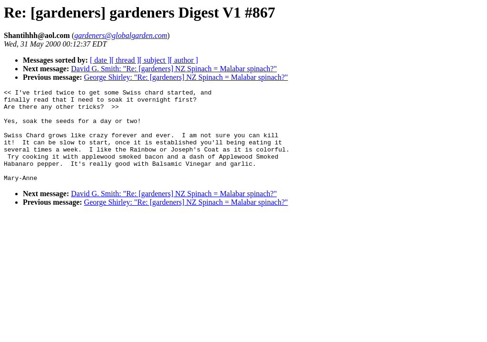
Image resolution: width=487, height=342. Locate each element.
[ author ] (184, 60)
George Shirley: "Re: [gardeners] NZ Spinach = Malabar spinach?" (186, 77)
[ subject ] (154, 60)
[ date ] (100, 60)
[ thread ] (125, 60)
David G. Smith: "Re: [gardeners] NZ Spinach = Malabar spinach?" (174, 69)
